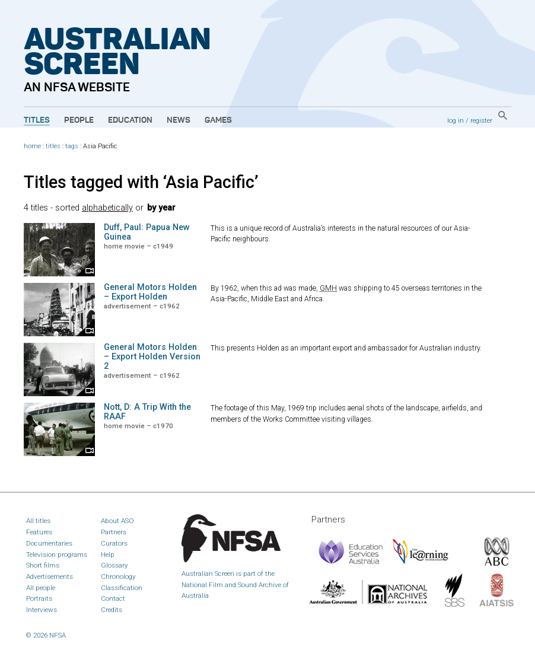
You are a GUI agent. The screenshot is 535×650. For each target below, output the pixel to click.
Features (39, 532)
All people (40, 588)
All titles (38, 521)
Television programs (56, 554)
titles (53, 146)
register (481, 120)
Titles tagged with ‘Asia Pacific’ (141, 182)
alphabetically (107, 208)
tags (71, 146)
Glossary (114, 565)
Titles (37, 120)
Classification (121, 588)
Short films (42, 565)
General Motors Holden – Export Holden (150, 292)
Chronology (118, 576)
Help (107, 554)
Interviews (41, 610)
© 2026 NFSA (46, 635)
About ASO (117, 521)
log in (455, 120)
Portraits (39, 598)
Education (130, 120)
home (32, 146)
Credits (111, 610)
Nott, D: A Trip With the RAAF (147, 412)
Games (218, 120)
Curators (114, 543)
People (79, 120)
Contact (113, 598)
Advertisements (49, 576)
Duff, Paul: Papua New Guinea (147, 232)
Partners (113, 532)
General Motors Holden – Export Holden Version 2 (152, 356)
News (178, 120)
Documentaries (49, 543)
